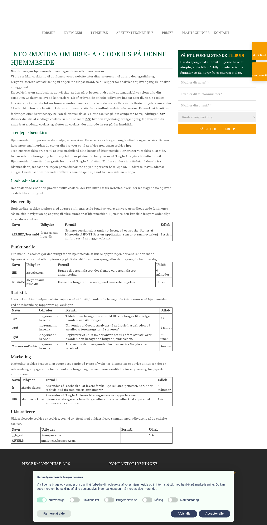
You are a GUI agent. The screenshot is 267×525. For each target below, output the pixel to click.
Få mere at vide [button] (54, 513)
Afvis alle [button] (184, 513)
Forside (48, 32)
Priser (167, 32)
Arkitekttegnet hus (135, 32)
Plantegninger (196, 32)
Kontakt (221, 32)
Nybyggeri (73, 32)
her (162, 114)
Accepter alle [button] (214, 513)
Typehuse (99, 32)
